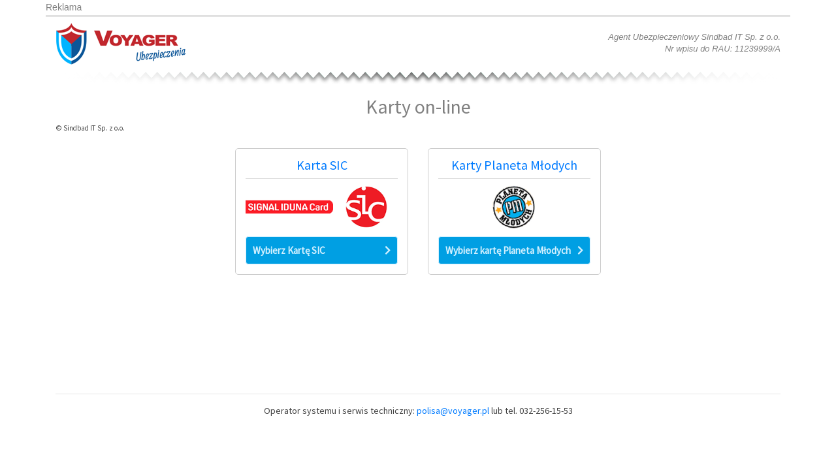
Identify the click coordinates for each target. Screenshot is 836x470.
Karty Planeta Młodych (514, 165)
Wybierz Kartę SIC (322, 250)
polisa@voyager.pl (453, 410)
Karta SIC (322, 165)
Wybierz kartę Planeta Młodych (514, 250)
